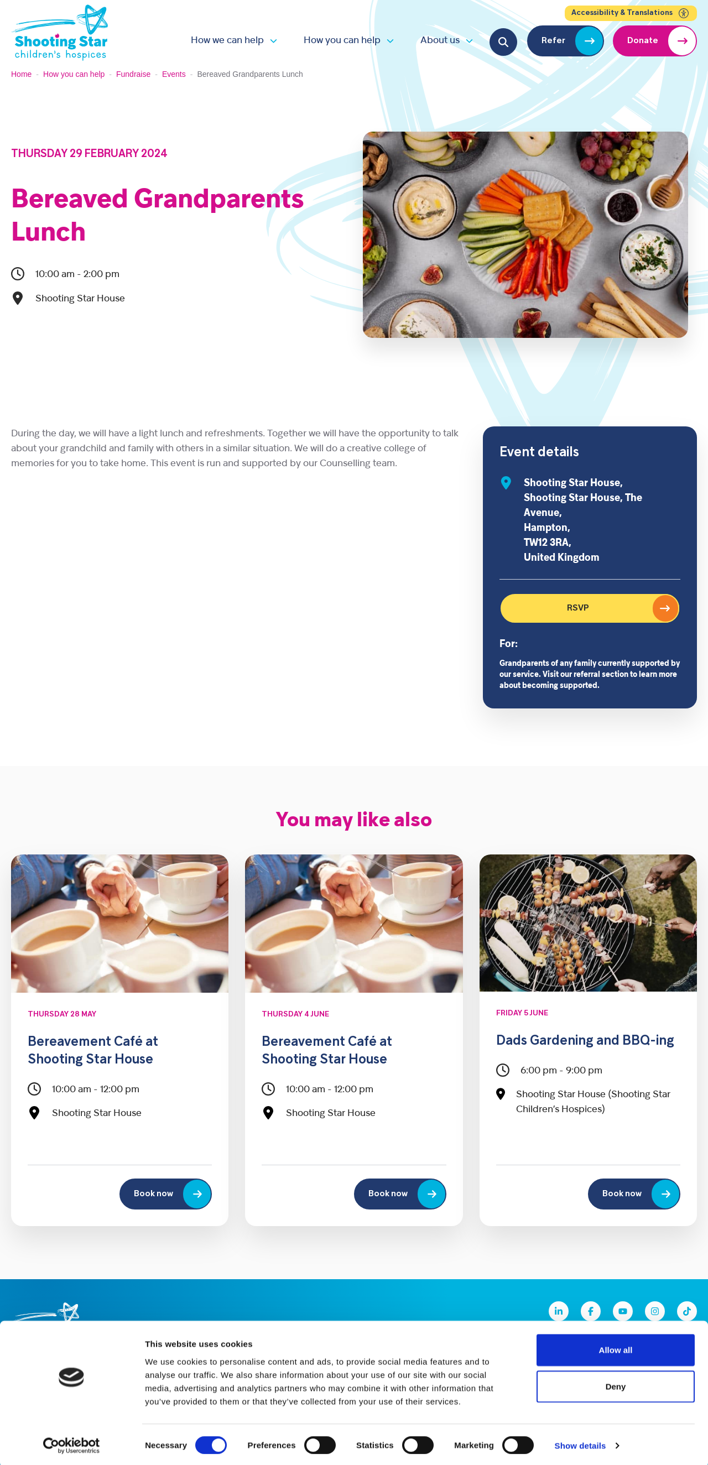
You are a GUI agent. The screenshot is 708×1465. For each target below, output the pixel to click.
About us (440, 40)
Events (174, 74)
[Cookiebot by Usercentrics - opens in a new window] (71, 1443)
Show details (580, 1443)
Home (21, 74)
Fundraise (133, 74)
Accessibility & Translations (630, 13)
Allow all (616, 1347)
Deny (616, 1384)
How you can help (342, 40)
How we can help (227, 40)
